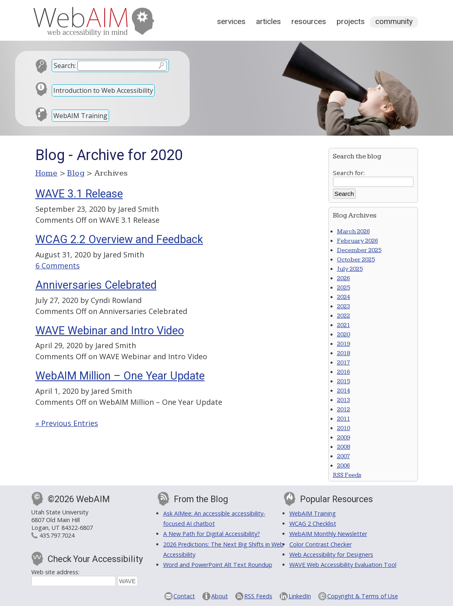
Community (394, 21)
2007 (343, 456)
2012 (343, 409)
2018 (343, 353)
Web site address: (55, 572)
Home (46, 173)
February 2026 (357, 241)
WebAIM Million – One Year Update (120, 375)
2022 (343, 316)
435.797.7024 (56, 535)
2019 (343, 344)
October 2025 (356, 259)
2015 (343, 381)
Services (231, 21)
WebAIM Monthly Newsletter (328, 534)
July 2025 (350, 269)
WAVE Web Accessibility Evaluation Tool (342, 565)
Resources (308, 21)
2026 (343, 278)
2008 (343, 447)
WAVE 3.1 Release (79, 193)
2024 (343, 297)
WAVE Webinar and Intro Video (109, 330)
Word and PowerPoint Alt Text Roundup (217, 565)
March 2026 (353, 231)
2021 (343, 325)
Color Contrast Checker (320, 544)
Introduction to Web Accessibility (103, 90)
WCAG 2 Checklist (312, 523)
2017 (343, 363)
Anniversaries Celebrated (96, 285)
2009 (343, 437)
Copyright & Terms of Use (362, 596)
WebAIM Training (80, 115)
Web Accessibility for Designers (331, 554)
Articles (268, 21)
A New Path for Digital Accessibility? (211, 534)
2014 (343, 391)
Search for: (349, 173)
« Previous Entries (66, 423)
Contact (184, 596)
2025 (343, 288)
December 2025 (359, 250)
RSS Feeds (347, 475)
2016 (343, 372)
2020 (343, 334)
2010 (343, 428)
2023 (343, 306)
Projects (351, 21)
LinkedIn (300, 596)
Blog (76, 173)
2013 (343, 400)
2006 (343, 466)
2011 (343, 419)
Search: (65, 65)
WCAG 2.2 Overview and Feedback (119, 239)
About (219, 596)
